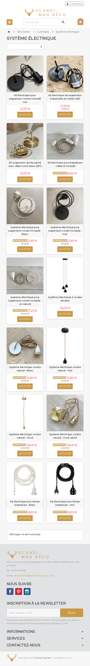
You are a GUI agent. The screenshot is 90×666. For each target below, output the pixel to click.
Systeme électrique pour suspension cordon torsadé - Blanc (25, 230)
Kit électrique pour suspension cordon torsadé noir (25, 98)
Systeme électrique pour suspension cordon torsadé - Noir (65, 230)
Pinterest (18, 591)
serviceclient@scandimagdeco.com (34, 575)
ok (71, 612)
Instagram (27, 591)
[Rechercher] (45, 22)
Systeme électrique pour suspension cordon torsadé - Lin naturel (25, 300)
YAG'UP (68, 658)
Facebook (10, 591)
